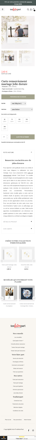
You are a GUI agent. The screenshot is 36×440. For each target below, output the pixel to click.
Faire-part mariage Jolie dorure (9, 266)
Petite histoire (8, 152)
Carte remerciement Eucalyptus (9, 305)
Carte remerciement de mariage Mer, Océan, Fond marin (27, 305)
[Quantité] (3, 136)
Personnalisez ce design (18, 96)
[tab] (18, 153)
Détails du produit (10, 222)
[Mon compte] (31, 9)
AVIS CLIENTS (7, 229)
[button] (28, 9)
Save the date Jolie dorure (26, 266)
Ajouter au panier (22, 137)
